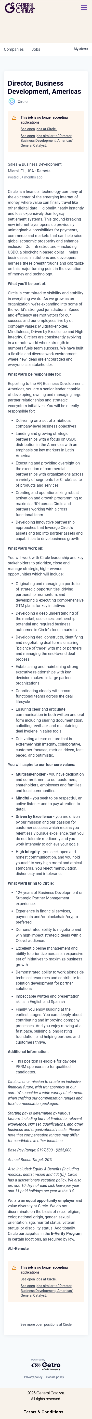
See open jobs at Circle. (39, 129)
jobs (36, 49)
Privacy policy (33, 1377)
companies (14, 49)
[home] (33, 7)
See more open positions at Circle (46, 1324)
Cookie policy (55, 1377)
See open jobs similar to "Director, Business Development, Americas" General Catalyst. (47, 140)
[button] (84, 7)
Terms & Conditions (44, 1411)
